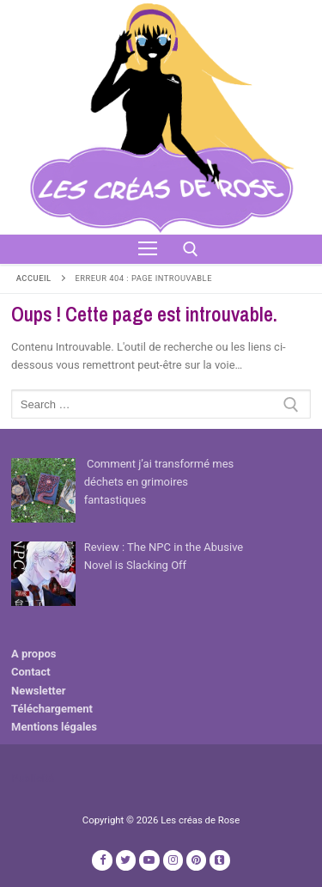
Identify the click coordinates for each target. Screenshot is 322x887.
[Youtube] (149, 860)
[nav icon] (148, 249)
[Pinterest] (196, 860)
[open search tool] (190, 249)
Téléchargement (52, 708)
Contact (31, 671)
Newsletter (38, 690)
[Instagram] (173, 860)
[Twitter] (126, 860)
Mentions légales (54, 726)
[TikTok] (219, 860)
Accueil (34, 278)
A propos (34, 653)
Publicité (32, 778)
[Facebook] (102, 860)
